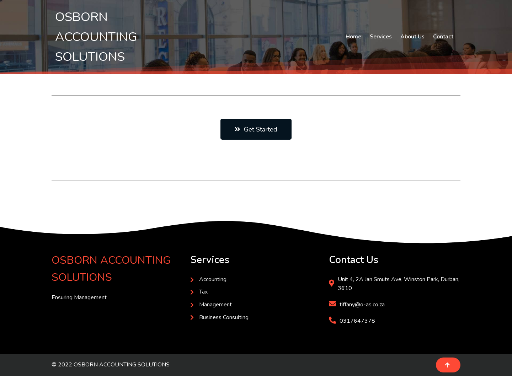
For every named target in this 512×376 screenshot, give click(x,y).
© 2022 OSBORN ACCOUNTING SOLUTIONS (111, 365)
